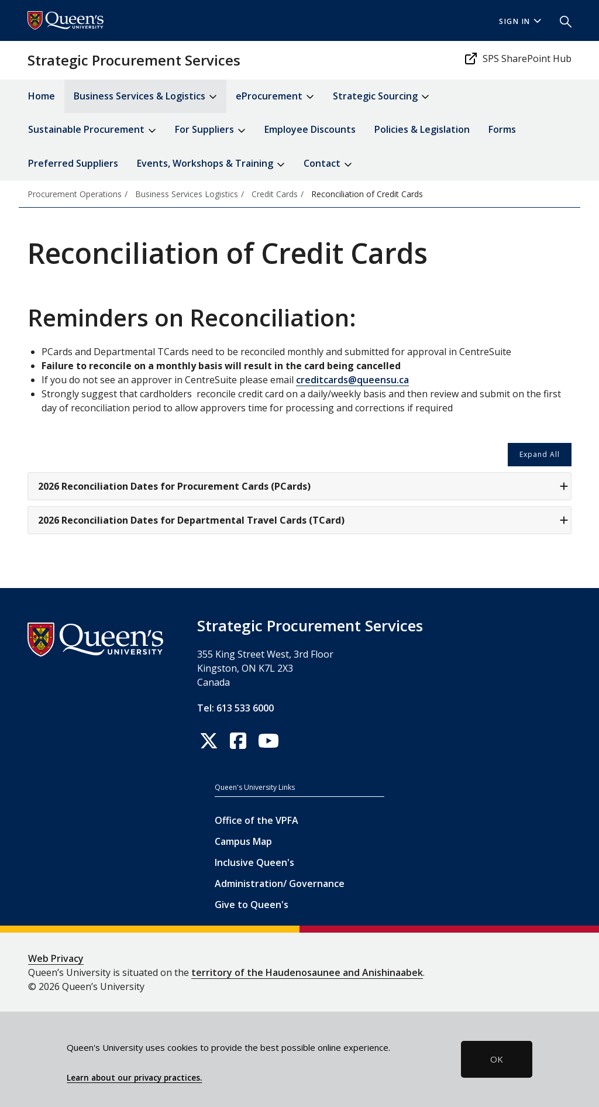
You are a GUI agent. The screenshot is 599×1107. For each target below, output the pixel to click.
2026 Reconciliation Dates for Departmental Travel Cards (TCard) (303, 520)
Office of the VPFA (256, 820)
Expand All (539, 454)
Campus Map (243, 841)
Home (41, 96)
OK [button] (496, 1059)
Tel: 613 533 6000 (235, 708)
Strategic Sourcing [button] (381, 97)
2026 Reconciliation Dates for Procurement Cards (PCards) (303, 486)
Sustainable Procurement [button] (92, 130)
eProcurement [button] (275, 97)
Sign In (520, 21)
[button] (561, 20)
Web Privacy (56, 958)
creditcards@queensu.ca (352, 379)
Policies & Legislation (422, 129)
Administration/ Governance (280, 883)
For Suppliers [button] (210, 130)
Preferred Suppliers (73, 163)
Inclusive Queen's (254, 862)
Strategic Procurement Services (133, 60)
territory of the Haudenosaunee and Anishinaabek (307, 972)
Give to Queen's (251, 904)
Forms (502, 129)
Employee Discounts (310, 129)
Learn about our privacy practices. (134, 1077)
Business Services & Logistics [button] (145, 97)
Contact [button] (328, 164)
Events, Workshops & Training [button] (211, 164)
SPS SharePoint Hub (518, 58)
